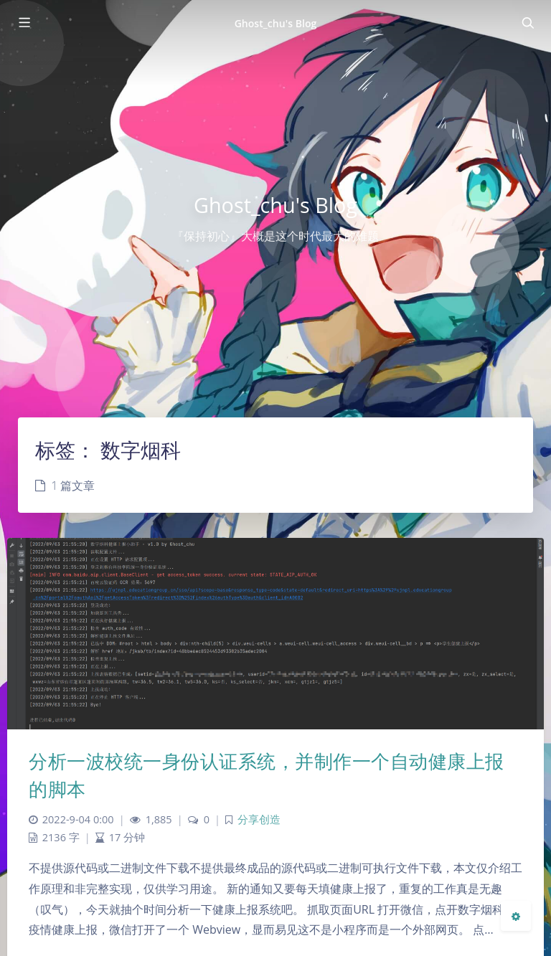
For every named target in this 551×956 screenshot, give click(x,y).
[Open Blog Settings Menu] (516, 916)
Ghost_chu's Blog (276, 23)
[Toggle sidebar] (23, 22)
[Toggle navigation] (527, 22)
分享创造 (259, 819)
